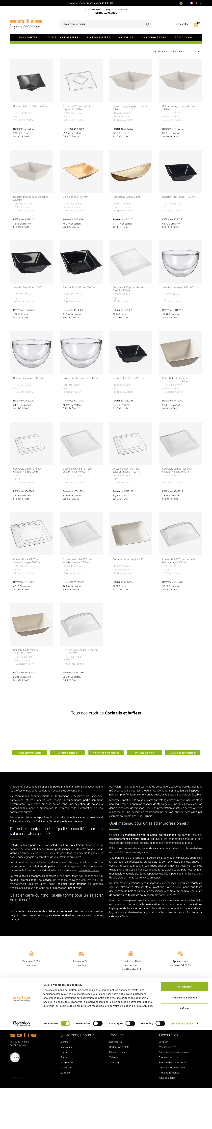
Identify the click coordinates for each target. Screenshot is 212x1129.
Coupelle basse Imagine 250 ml (129, 601)
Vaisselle (126, 37)
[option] (29, 779)
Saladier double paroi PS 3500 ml (30, 420)
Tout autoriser (184, 1085)
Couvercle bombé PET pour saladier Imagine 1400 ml (178, 511)
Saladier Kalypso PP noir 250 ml (30, 148)
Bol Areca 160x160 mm (76, 237)
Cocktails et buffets (62, 37)
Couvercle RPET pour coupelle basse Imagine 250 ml (179, 601)
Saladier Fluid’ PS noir (139, 857)
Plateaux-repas (98, 37)
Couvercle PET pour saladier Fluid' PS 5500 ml (129, 330)
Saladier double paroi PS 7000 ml (80, 420)
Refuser (184, 1107)
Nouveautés (28, 37)
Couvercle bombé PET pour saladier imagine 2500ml (79, 601)
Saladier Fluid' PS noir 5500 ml (81, 328)
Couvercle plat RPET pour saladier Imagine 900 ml (28, 511)
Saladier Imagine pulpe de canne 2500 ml (28, 239)
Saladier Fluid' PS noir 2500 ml (31, 328)
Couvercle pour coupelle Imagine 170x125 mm (77, 692)
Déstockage (184, 37)
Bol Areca (171, 936)
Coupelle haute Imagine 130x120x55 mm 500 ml (176, 420)
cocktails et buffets (21, 853)
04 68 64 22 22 (182, 1006)
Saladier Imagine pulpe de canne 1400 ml (177, 148)
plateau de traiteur (88, 911)
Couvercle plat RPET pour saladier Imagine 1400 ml (127, 511)
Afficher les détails (182, 1122)
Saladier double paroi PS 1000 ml (179, 330)
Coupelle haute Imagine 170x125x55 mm (27, 692)
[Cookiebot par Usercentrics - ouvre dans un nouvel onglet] (21, 1122)
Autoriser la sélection (184, 1096)
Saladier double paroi (174, 910)
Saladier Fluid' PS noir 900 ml (130, 418)
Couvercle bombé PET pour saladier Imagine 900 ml (79, 511)
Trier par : (161, 92)
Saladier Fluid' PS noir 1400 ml (180, 237)
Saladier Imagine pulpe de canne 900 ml (128, 148)
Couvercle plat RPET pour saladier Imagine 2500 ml (28, 601)
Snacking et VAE (154, 37)
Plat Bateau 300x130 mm (127, 237)
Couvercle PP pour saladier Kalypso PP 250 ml (78, 148)
